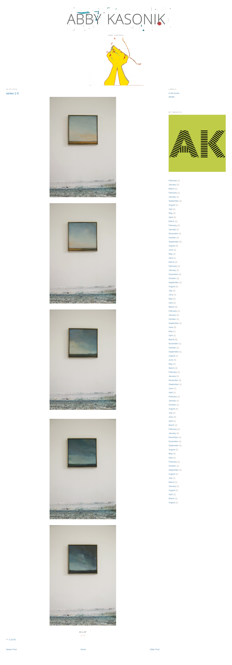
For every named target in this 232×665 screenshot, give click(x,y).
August (172, 205)
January (172, 184)
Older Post (154, 649)
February (173, 180)
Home (83, 649)
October (172, 237)
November (173, 274)
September (174, 201)
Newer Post (11, 649)
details (172, 97)
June (171, 250)
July (170, 209)
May (171, 213)
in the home (174, 93)
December (173, 233)
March (171, 188)
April (171, 217)
